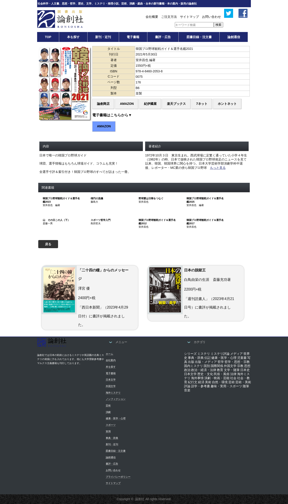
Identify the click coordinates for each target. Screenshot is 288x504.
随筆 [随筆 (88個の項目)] (246, 386)
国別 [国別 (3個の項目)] (207, 366)
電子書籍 (133, 37)
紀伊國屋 (150, 103)
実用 (108, 431)
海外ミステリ (113, 392)
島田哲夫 (96, 223)
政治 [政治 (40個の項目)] (187, 370)
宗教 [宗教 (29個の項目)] (240, 366)
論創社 (139, 499)
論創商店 (103, 103)
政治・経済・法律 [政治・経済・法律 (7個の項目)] (203, 370)
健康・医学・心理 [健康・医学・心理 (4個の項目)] (223, 358)
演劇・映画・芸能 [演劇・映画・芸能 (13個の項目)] (217, 378)
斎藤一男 (48, 223)
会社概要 (152, 16)
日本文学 (111, 379)
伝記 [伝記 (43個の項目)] (207, 358)
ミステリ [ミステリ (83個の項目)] (203, 353)
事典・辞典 (112, 438)
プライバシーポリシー (118, 476)
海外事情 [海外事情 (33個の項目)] (197, 378)
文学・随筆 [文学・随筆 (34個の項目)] (232, 370)
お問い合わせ (211, 16)
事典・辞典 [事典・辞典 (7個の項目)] (196, 358)
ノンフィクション (116, 399)
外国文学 (111, 386)
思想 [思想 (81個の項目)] (247, 366)
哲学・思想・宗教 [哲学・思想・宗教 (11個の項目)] (237, 362)
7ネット (201, 103)
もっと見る (218, 168)
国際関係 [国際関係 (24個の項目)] (217, 366)
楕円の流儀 (97, 198)
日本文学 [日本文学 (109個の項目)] (190, 374)
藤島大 (94, 201)
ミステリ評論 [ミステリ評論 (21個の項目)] (220, 353)
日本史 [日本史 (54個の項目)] (245, 370)
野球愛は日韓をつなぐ (151, 198)
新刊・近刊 (103, 37)
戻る (48, 244)
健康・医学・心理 (116, 418)
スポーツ (111, 425)
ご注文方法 (169, 16)
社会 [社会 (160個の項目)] (233, 378)
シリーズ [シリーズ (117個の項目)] (190, 353)
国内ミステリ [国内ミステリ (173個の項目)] (193, 366)
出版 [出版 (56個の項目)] (191, 362)
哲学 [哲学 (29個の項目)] (221, 362)
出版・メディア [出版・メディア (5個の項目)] (206, 362)
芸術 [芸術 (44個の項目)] (231, 382)
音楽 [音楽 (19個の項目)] (187, 390)
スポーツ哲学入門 (100, 220)
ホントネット (227, 103)
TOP (48, 37)
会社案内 (111, 360)
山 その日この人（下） (56, 220)
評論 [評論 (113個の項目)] (187, 386)
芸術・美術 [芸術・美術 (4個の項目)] (243, 382)
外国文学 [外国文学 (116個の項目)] (230, 366)
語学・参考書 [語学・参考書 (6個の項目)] (200, 386)
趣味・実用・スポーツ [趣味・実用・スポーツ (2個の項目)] (226, 386)
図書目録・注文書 (199, 37)
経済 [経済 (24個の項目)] (201, 382)
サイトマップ (189, 16)
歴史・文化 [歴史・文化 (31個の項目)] (205, 374)
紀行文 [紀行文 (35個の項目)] (192, 382)
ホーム (109, 354)
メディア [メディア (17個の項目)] (236, 353)
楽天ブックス (176, 103)
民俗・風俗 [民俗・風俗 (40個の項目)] (222, 374)
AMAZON (127, 103)
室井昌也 (143, 201)
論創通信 (233, 37)
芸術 (108, 405)
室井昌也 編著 (51, 205)
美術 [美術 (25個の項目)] (208, 382)
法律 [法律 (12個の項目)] (233, 374)
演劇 (108, 412)
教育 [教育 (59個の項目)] (220, 370)
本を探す (73, 37)
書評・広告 (163, 37)
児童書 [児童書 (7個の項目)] (242, 358)
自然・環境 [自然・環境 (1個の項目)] (220, 382)
